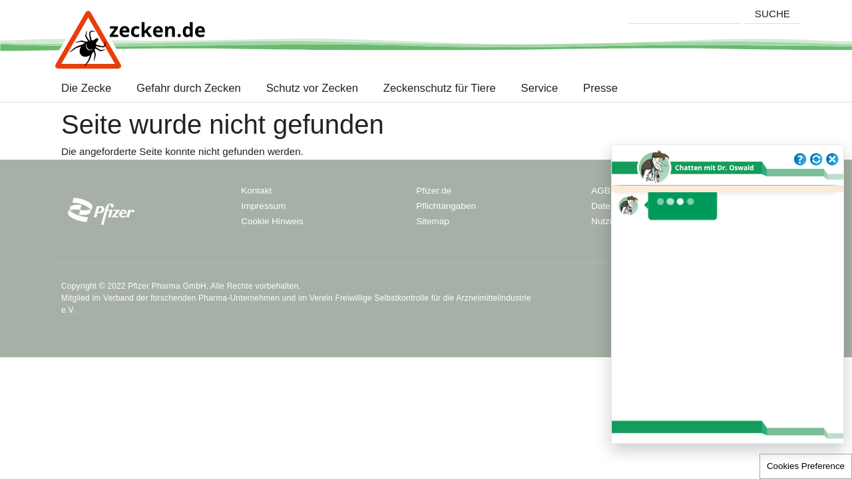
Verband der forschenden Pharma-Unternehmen (191, 298)
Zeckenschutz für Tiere (439, 88)
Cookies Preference (806, 466)
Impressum (263, 206)
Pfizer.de (433, 191)
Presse (600, 88)
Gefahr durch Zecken (188, 88)
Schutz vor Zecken (312, 88)
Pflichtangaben (446, 206)
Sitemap (432, 221)
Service (539, 88)
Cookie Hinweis (272, 221)
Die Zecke (89, 88)
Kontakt (256, 191)
